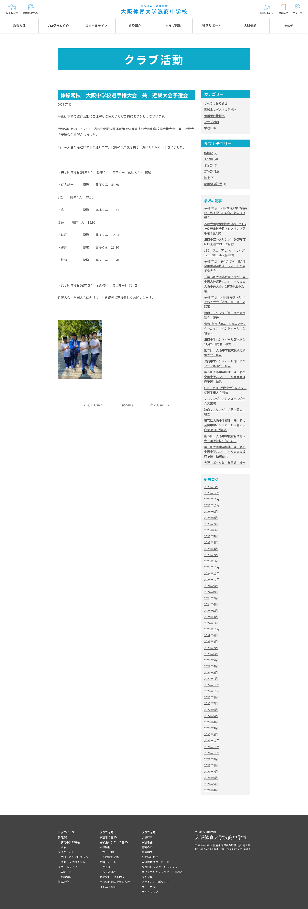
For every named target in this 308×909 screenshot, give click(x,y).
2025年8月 (211, 518)
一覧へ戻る (126, 405)
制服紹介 (66, 877)
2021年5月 (211, 784)
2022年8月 (211, 697)
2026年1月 (211, 487)
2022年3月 (211, 728)
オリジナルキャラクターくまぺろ (162, 872)
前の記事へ (95, 405)
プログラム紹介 (58, 25)
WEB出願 (108, 852)
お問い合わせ (150, 857)
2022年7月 (211, 703)
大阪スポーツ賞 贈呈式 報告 (224, 462)
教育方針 (19, 25)
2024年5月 (211, 610)
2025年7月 (211, 524)
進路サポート (211, 25)
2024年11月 (211, 573)
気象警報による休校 (112, 877)
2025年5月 (211, 536)
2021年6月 (211, 778)
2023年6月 (211, 654)
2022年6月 (211, 710)
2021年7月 (211, 771)
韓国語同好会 (213, 184)
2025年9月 (211, 511)
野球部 (208, 171)
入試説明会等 (110, 857)
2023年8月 (211, 641)
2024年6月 (211, 604)
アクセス (105, 867)
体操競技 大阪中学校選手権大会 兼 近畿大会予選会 (124, 95)
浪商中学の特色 (70, 842)
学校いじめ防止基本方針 (115, 882)
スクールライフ (96, 25)
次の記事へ (158, 405)
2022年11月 (211, 685)
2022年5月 (211, 716)
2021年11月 (211, 747)
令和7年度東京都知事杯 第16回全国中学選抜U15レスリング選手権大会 (225, 266)
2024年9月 (211, 586)
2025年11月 (211, 499)
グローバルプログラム (74, 857)
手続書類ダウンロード (155, 862)
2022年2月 (211, 734)
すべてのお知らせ (215, 103)
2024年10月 (211, 579)
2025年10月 (211, 505)
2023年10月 (211, 629)
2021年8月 (211, 765)
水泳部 (208, 165)
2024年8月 (211, 592)
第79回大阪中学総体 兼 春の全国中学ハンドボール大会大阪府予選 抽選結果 (225, 451)
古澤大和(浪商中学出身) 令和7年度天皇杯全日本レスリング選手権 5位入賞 (225, 228)
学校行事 (210, 128)
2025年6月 (211, 530)
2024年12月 (211, 567)
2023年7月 (211, 648)
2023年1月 (211, 678)
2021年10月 (211, 753)
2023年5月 (211, 660)
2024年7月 (211, 598)
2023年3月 (211, 672)
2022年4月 (211, 722)
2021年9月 (211, 759)
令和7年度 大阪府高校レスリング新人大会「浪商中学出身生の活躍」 (225, 302)
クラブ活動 (173, 25)
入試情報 (250, 25)
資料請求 (147, 852)
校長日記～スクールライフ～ (159, 867)
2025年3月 (211, 549)
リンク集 (147, 877)
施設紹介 (134, 25)
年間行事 (66, 872)
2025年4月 (211, 542)
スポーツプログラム (72, 862)
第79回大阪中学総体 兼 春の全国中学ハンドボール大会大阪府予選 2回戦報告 (225, 425)
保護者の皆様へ (214, 116)
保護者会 (147, 842)
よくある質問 (108, 887)
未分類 (208, 159)
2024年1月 (211, 623)
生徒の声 (147, 847)
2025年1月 (211, 561)
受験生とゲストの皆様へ (220, 109)
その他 (288, 25)
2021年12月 (211, 740)
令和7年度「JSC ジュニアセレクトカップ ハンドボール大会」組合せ (225, 328)
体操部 (208, 153)
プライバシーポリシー (155, 882)
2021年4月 (211, 790)
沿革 (63, 847)
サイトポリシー (151, 887)
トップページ (66, 832)
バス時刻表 (109, 872)
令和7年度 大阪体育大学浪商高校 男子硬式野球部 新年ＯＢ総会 (225, 213)
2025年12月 (211, 493)
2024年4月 (211, 617)
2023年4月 (211, 666)
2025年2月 (211, 555)
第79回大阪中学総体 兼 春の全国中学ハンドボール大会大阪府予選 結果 (225, 376)
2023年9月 (211, 635)
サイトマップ (150, 892)
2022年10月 (211, 691)
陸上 (207, 178)
